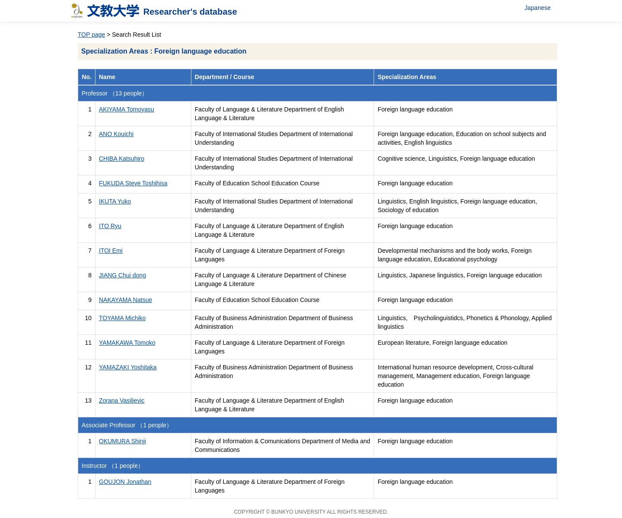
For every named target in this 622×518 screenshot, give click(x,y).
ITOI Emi (111, 250)
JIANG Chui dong (122, 275)
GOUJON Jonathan (125, 481)
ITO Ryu (110, 225)
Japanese (537, 7)
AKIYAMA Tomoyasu (126, 109)
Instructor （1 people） (113, 465)
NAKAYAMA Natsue (125, 299)
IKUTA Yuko (115, 201)
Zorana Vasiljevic (122, 400)
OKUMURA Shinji (122, 441)
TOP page (91, 34)
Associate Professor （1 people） (127, 425)
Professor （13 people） (115, 93)
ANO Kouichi (116, 133)
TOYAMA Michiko (122, 318)
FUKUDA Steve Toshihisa (133, 183)
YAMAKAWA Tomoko (127, 342)
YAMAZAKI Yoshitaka (128, 367)
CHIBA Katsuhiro (121, 158)
